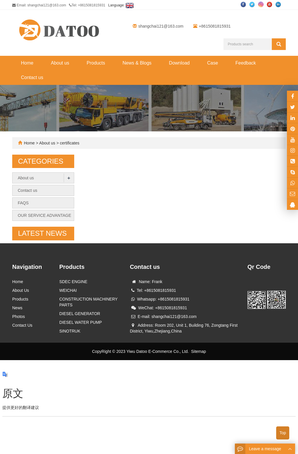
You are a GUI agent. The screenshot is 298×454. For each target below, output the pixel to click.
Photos (18, 316)
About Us (20, 290)
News (17, 307)
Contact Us (22, 325)
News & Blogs (137, 62)
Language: (121, 5)
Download (179, 62)
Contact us (32, 77)
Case (212, 62)
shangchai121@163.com (160, 26)
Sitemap (198, 351)
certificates (69, 143)
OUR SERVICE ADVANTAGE (44, 215)
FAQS (23, 203)
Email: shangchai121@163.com (39, 5)
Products (96, 62)
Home (27, 62)
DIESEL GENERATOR (79, 313)
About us (60, 62)
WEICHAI (68, 290)
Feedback (245, 62)
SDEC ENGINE (73, 281)
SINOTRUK (69, 331)
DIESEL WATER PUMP (80, 322)
